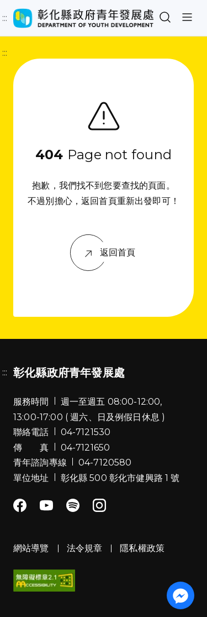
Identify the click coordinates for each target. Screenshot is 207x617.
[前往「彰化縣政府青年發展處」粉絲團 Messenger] (180, 595)
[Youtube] (46, 506)
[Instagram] (99, 506)
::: (4, 18)
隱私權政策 (142, 548)
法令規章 (85, 548)
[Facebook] (19, 506)
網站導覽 (31, 548)
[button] (165, 18)
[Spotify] (72, 506)
